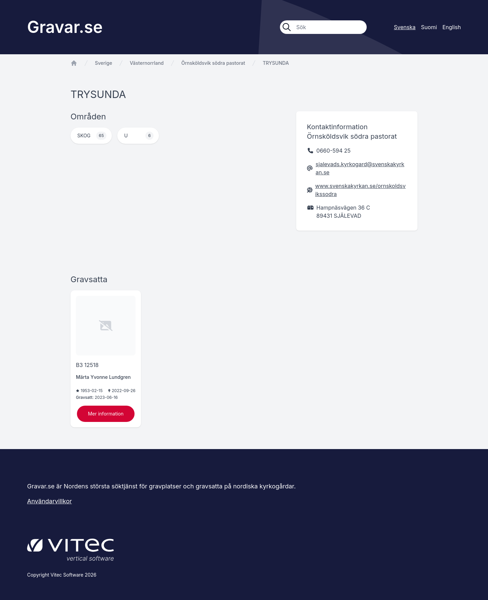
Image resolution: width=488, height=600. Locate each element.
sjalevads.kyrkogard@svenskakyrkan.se (360, 168)
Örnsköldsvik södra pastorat (213, 63)
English (451, 27)
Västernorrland (147, 63)
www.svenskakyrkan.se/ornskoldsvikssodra (360, 189)
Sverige (103, 63)
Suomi (429, 27)
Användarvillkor (49, 501)
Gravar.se (65, 27)
